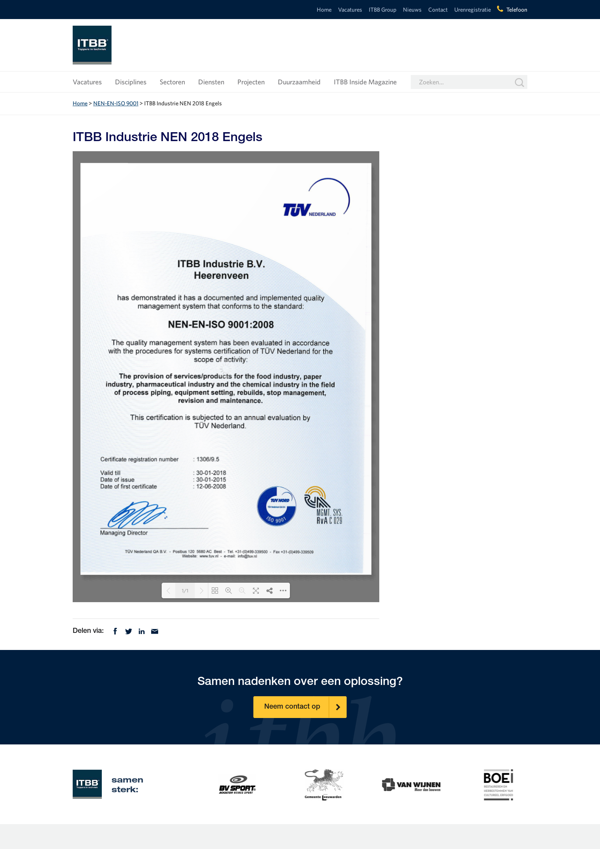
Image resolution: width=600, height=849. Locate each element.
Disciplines (131, 82)
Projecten (251, 82)
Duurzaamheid (299, 82)
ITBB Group (382, 9)
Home (324, 9)
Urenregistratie (472, 9)
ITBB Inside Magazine (365, 82)
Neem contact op (305, 707)
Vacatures (350, 9)
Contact (438, 9)
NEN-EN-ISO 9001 (115, 103)
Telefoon (516, 9)
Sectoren (172, 82)
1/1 (185, 591)
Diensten (211, 82)
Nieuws (412, 9)
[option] (213, 784)
